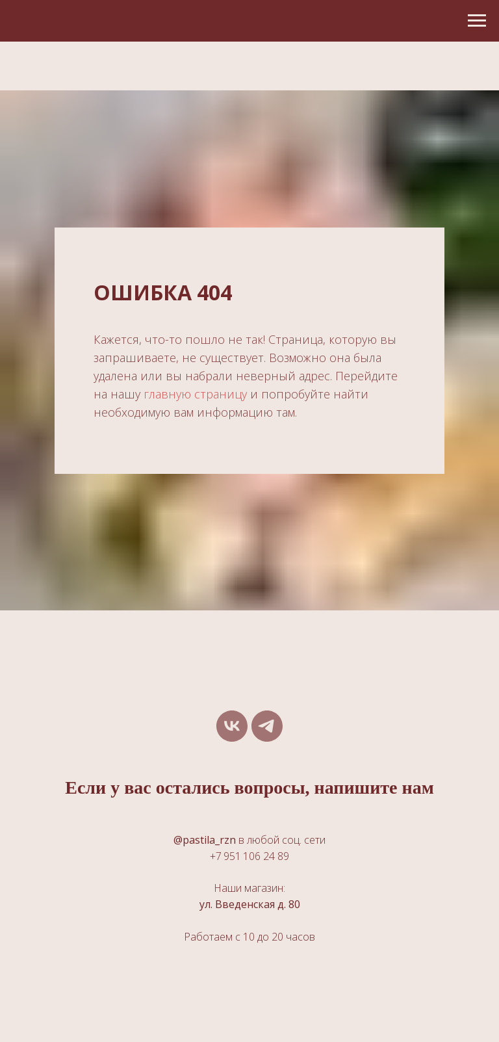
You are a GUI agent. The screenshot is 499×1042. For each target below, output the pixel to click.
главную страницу (195, 394)
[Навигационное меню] (477, 20)
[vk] (232, 726)
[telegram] (267, 726)
